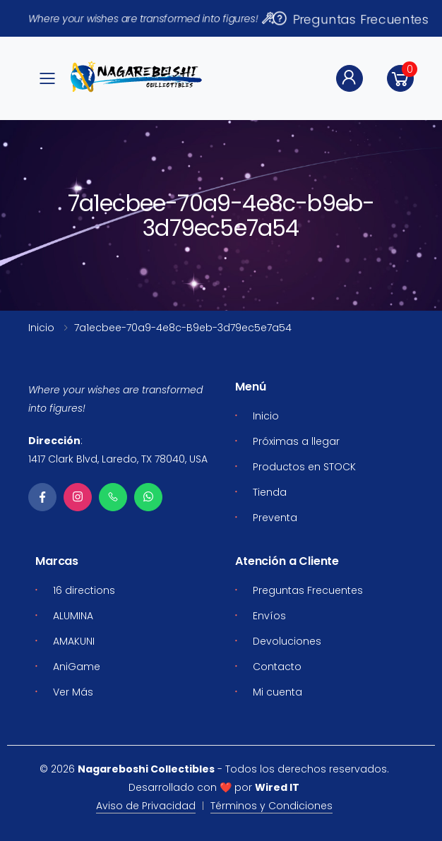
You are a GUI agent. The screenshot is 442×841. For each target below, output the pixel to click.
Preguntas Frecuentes (350, 19)
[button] (400, 78)
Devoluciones (287, 641)
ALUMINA (73, 616)
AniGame (76, 667)
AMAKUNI (74, 641)
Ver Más (73, 692)
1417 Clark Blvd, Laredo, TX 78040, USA (118, 459)
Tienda (270, 492)
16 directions (84, 590)
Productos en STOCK (304, 467)
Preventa (275, 518)
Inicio (41, 328)
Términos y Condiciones (271, 806)
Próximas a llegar (296, 441)
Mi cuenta (277, 692)
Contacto (277, 667)
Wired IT (277, 787)
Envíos (269, 616)
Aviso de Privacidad (146, 806)
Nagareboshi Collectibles (146, 769)
